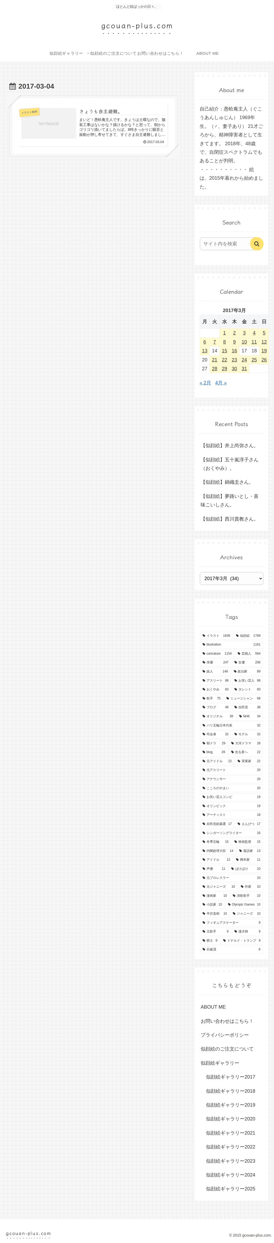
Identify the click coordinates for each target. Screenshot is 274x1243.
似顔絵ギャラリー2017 (230, 1077)
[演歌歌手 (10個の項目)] (246, 896)
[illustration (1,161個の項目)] (231, 645)
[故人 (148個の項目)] (215, 672)
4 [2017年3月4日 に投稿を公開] (254, 333)
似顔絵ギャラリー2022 (230, 1147)
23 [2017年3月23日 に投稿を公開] (234, 360)
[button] (257, 243)
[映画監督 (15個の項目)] (247, 842)
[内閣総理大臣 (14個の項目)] (218, 851)
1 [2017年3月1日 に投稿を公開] (224, 333)
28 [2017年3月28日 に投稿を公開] (214, 368)
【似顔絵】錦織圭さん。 (227, 482)
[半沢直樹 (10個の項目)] (214, 914)
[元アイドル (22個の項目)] (217, 761)
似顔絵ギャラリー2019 (230, 1105)
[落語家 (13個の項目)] (250, 851)
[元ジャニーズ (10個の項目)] (218, 887)
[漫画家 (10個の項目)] (214, 896)
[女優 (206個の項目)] (247, 663)
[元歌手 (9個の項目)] (215, 932)
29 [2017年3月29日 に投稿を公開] (224, 368)
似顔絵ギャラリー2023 (230, 1161)
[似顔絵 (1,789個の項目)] (248, 636)
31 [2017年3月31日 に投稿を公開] (244, 368)
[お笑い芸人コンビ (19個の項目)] (231, 797)
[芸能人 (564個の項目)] (249, 654)
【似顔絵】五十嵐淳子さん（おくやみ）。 (229, 464)
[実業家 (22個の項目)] (249, 761)
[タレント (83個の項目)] (247, 690)
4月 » (221, 383)
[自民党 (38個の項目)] (247, 707)
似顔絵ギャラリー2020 (230, 1119)
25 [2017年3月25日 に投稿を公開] (254, 360)
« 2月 (205, 383)
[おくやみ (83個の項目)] (215, 690)
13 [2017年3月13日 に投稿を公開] (204, 350)
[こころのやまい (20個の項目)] (231, 788)
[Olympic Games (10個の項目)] (244, 905)
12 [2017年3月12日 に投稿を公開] (264, 342)
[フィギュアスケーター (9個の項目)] (231, 923)
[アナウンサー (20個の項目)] (231, 779)
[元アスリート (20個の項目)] (231, 770)
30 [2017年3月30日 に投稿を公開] (234, 368)
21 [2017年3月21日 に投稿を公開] (214, 360)
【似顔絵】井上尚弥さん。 (229, 445)
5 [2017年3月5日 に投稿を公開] (264, 333)
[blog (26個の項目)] (214, 752)
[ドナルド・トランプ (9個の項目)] (242, 941)
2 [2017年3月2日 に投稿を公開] (234, 333)
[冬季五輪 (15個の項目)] (215, 842)
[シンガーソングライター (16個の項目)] (231, 833)
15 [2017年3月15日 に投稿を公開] (224, 350)
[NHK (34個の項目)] (250, 717)
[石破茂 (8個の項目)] (231, 950)
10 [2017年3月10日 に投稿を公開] (244, 342)
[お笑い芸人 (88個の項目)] (247, 681)
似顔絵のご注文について (227, 1049)
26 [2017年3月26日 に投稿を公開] (264, 360)
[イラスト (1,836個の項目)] (216, 636)
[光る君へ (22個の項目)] (246, 752)
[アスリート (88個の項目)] (215, 681)
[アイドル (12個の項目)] (216, 860)
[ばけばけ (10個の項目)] (246, 869)
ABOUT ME (213, 1007)
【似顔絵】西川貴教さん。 (229, 519)
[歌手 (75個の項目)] (211, 699)
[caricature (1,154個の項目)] (217, 654)
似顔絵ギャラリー (220, 1063)
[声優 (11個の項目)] (214, 869)
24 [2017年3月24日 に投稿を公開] (244, 360)
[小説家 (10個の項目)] (212, 905)
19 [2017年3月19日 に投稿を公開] (264, 350)
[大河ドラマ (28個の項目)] (246, 743)
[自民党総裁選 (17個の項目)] (217, 824)
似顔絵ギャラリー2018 (230, 1091)
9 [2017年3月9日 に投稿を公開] (234, 342)
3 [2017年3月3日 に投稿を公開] (244, 333)
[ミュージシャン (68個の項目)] (243, 699)
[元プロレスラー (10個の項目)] (231, 878)
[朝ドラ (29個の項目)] (214, 743)
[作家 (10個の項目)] (250, 887)
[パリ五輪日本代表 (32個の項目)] (231, 726)
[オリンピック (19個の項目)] (231, 806)
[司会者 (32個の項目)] (215, 734)
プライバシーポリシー (225, 1035)
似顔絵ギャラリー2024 (230, 1175)
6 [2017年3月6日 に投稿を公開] (204, 342)
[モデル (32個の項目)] (247, 734)
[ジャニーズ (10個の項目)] (246, 914)
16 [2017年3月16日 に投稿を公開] (234, 350)
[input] (229, 243)
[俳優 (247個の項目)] (215, 663)
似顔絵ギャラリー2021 (230, 1133)
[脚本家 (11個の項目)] (248, 860)
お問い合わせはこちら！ (227, 1021)
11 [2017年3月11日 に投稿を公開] (254, 342)
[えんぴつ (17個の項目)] (249, 824)
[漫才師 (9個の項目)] (247, 932)
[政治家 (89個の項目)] (247, 672)
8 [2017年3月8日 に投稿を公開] (224, 342)
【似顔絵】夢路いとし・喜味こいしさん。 (229, 501)
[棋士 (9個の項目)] (210, 941)
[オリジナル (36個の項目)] (218, 717)
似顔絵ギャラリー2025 (230, 1188)
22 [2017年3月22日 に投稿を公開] (224, 360)
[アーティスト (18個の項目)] (231, 815)
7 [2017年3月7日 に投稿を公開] (214, 342)
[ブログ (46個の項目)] (215, 707)
